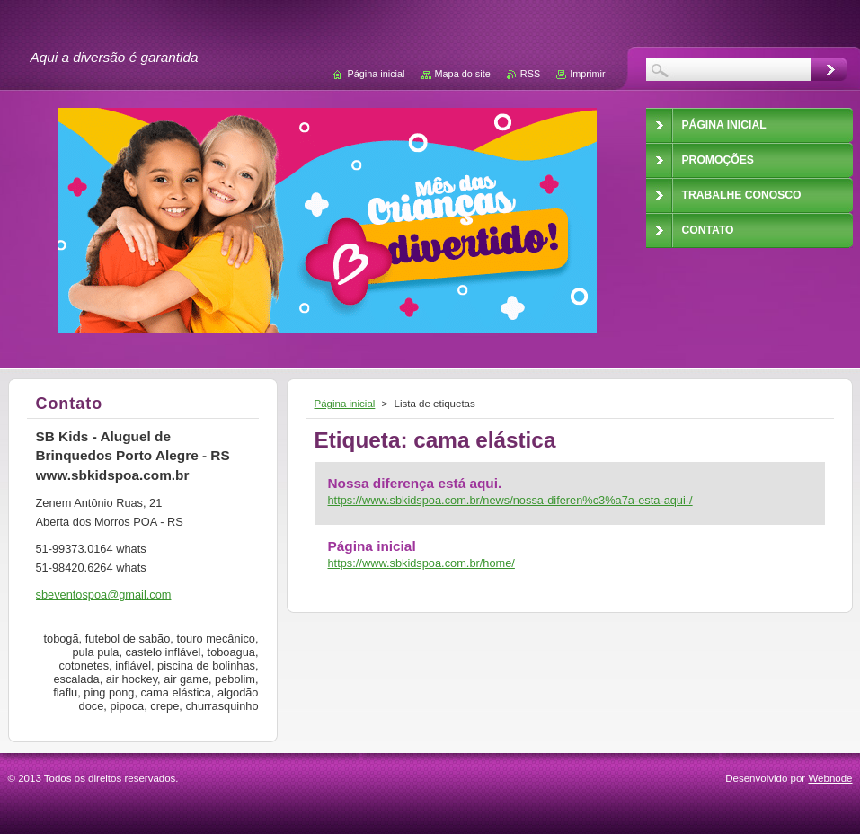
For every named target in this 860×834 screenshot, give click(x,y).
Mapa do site (463, 73)
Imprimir (587, 73)
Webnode (830, 778)
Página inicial (345, 403)
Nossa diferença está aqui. (415, 483)
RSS (530, 73)
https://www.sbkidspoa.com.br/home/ (421, 563)
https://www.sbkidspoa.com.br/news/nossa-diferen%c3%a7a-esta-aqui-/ (510, 500)
